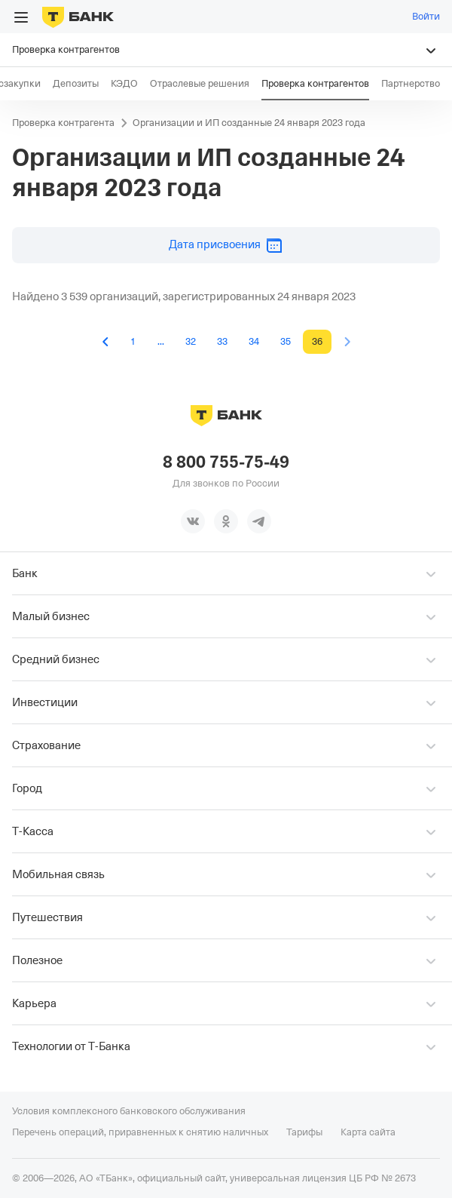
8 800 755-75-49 (226, 462)
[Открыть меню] (21, 17)
